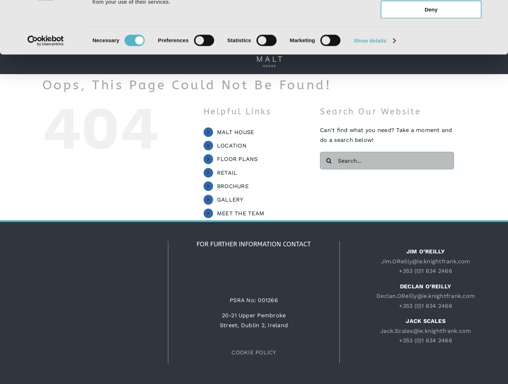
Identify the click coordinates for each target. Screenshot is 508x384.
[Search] (329, 160)
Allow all (431, 17)
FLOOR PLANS (237, 159)
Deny (431, 59)
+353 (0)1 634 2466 (425, 271)
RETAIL (227, 172)
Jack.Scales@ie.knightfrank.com (425, 331)
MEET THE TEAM (240, 213)
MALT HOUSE (235, 132)
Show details (370, 90)
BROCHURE (233, 186)
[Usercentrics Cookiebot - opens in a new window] (46, 90)
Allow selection (431, 38)
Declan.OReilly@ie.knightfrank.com (425, 296)
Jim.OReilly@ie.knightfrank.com (425, 261)
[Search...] (387, 160)
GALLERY (230, 199)
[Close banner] (497, 10)
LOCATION (232, 145)
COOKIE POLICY (253, 352)
